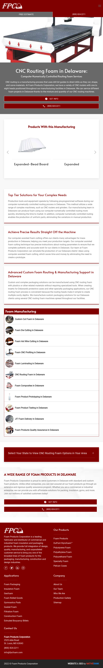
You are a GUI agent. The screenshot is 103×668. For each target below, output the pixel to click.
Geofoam (8, 593)
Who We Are (59, 593)
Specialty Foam (61, 561)
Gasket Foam (10, 607)
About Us (58, 584)
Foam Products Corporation (17, 637)
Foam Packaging (12, 584)
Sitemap (57, 602)
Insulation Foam (11, 589)
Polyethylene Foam (63, 552)
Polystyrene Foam (62, 547)
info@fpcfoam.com (13, 652)
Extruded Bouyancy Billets (16, 620)
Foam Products (61, 538)
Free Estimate (26, 14)
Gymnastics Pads (12, 602)
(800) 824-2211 (11, 648)
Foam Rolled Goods (13, 598)
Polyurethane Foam (63, 556)
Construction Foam (13, 616)
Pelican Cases (60, 566)
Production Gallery (62, 598)
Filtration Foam (11, 611)
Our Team (58, 589)
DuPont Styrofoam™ (63, 543)
